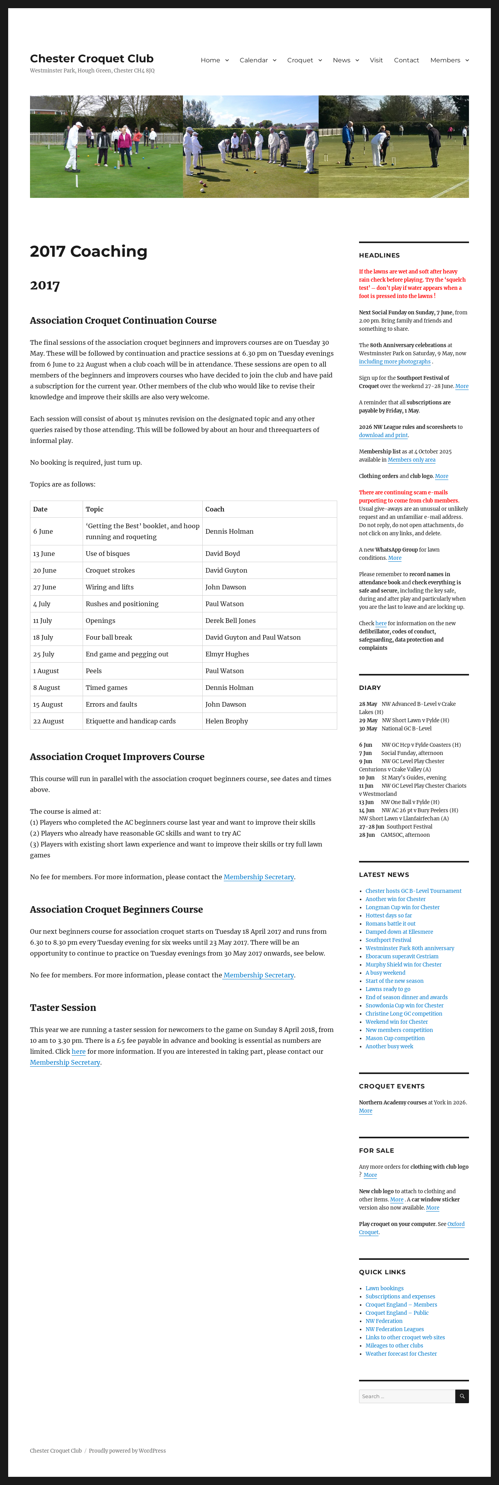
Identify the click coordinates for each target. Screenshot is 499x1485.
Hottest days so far (389, 915)
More (462, 386)
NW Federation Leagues (395, 1329)
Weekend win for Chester (397, 1022)
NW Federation (384, 1321)
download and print (383, 435)
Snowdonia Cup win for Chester (405, 1005)
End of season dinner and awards (407, 997)
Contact (406, 60)
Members (445, 60)
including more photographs (395, 361)
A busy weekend (385, 973)
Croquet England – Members (401, 1305)
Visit (376, 60)
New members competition (399, 1030)
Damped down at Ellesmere (399, 932)
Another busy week (389, 1046)
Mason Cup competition (395, 1038)
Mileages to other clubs (394, 1345)
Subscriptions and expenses (400, 1296)
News (341, 60)
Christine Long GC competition (404, 1014)
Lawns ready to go (388, 989)
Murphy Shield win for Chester (404, 964)
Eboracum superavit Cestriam (402, 956)
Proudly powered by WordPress (127, 1451)
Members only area (411, 460)
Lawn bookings (385, 1288)
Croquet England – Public (397, 1313)
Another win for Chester (396, 899)
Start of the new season (395, 981)
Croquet (300, 60)
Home (210, 60)
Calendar (254, 60)
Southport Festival (388, 940)
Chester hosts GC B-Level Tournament (414, 891)
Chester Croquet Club (92, 58)
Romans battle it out (391, 924)
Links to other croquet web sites (405, 1337)
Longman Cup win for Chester (403, 907)
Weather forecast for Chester (401, 1354)
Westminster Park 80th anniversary (410, 948)
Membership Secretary (259, 877)
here (79, 1051)
